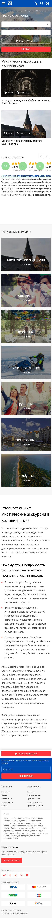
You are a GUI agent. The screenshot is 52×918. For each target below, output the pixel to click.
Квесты (4, 795)
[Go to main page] (10, 3)
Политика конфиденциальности (14, 913)
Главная (4, 11)
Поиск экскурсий (26, 754)
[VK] (4, 875)
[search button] (42, 3)
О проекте (31, 792)
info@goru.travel (26, 852)
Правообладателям (35, 806)
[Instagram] (21, 875)
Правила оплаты (33, 799)
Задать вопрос (12, 860)
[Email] (26, 769)
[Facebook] (10, 875)
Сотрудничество (33, 795)
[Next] (46, 156)
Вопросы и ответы (34, 802)
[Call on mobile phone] (36, 3)
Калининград (16, 11)
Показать (26, 49)
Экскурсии (29, 11)
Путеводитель (7, 802)
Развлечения (6, 799)
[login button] (47, 3)
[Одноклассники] (15, 875)
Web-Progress (15, 910)
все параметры (26, 41)
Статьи (4, 806)
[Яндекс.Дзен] (27, 875)
